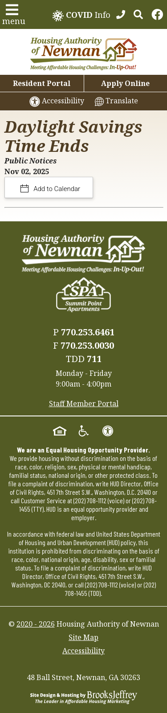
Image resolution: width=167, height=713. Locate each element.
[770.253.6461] (120, 15)
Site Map (83, 637)
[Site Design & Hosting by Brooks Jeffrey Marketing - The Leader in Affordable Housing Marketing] (83, 696)
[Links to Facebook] (157, 15)
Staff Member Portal (83, 403)
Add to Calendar (56, 189)
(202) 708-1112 (89, 500)
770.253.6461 (87, 332)
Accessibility (83, 651)
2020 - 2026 (35, 624)
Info (81, 15)
